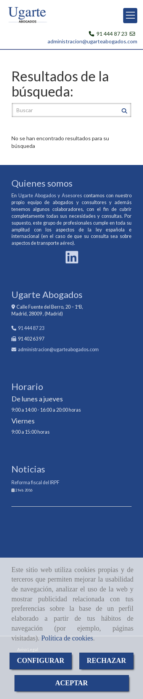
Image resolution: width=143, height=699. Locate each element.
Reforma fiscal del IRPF (35, 482)
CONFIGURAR (40, 660)
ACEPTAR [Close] (71, 683)
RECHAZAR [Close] (106, 660)
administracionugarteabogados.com (58, 349)
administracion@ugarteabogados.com (92, 41)
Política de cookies (67, 638)
